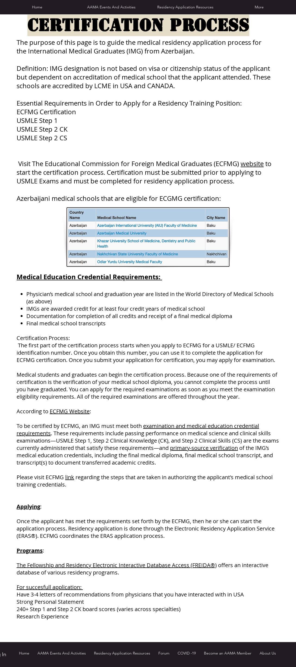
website (252, 163)
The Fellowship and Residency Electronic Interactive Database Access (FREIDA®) (117, 565)
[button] (185, 7)
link (69, 477)
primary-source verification (204, 448)
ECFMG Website (70, 411)
